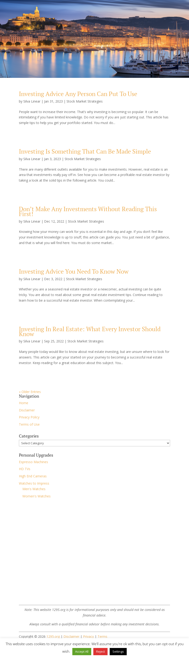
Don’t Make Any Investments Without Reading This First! (88, 211)
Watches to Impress (34, 483)
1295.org (53, 636)
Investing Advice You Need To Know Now (74, 271)
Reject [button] (100, 651)
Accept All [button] (81, 651)
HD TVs (24, 469)
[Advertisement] (94, 567)
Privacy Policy (29, 417)
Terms (102, 636)
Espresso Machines (33, 462)
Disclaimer (27, 410)
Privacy (88, 636)
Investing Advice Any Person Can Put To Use (78, 94)
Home (23, 403)
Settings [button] (118, 651)
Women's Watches (36, 496)
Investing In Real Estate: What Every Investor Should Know (90, 331)
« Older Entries (30, 391)
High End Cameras (33, 476)
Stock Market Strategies (84, 101)
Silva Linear (31, 101)
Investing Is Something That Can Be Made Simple (85, 151)
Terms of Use (29, 424)
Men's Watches (34, 489)
